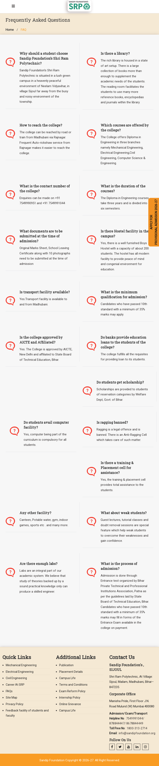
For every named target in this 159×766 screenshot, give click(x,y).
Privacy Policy (14, 704)
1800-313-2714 (137, 728)
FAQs (9, 691)
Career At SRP (15, 684)
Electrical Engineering (19, 671)
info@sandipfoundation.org (137, 733)
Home (10, 30)
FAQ (23, 30)
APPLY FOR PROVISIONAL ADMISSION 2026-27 (154, 222)
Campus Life (67, 678)
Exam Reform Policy (72, 691)
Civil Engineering (16, 678)
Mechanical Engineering (21, 665)
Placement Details (71, 671)
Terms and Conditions (73, 684)
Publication (66, 665)
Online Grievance (70, 704)
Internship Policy (69, 697)
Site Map (11, 697)
